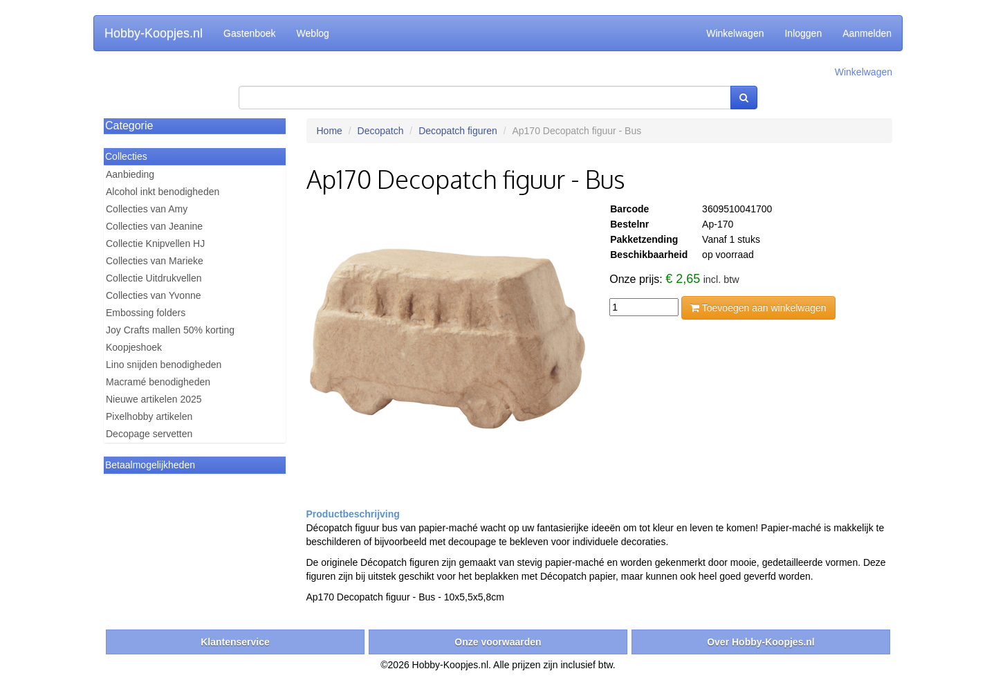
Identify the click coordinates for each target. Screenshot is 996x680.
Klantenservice (235, 641)
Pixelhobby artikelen (149, 416)
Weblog (313, 33)
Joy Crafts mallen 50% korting (170, 330)
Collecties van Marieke (154, 260)
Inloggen (803, 33)
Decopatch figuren (457, 130)
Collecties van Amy (146, 208)
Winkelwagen (735, 33)
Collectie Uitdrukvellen (154, 278)
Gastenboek (249, 33)
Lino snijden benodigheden (163, 364)
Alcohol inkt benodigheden (162, 191)
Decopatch (381, 130)
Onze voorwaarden (497, 641)
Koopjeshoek (134, 347)
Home (329, 130)
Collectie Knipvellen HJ (155, 243)
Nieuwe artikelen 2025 (154, 399)
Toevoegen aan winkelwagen (758, 307)
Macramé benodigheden (158, 381)
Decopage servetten (149, 433)
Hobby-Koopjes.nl (153, 33)
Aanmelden (867, 33)
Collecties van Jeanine (154, 226)
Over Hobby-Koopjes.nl (761, 641)
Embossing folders (145, 312)
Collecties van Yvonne (153, 295)
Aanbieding (130, 174)
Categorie (129, 125)
